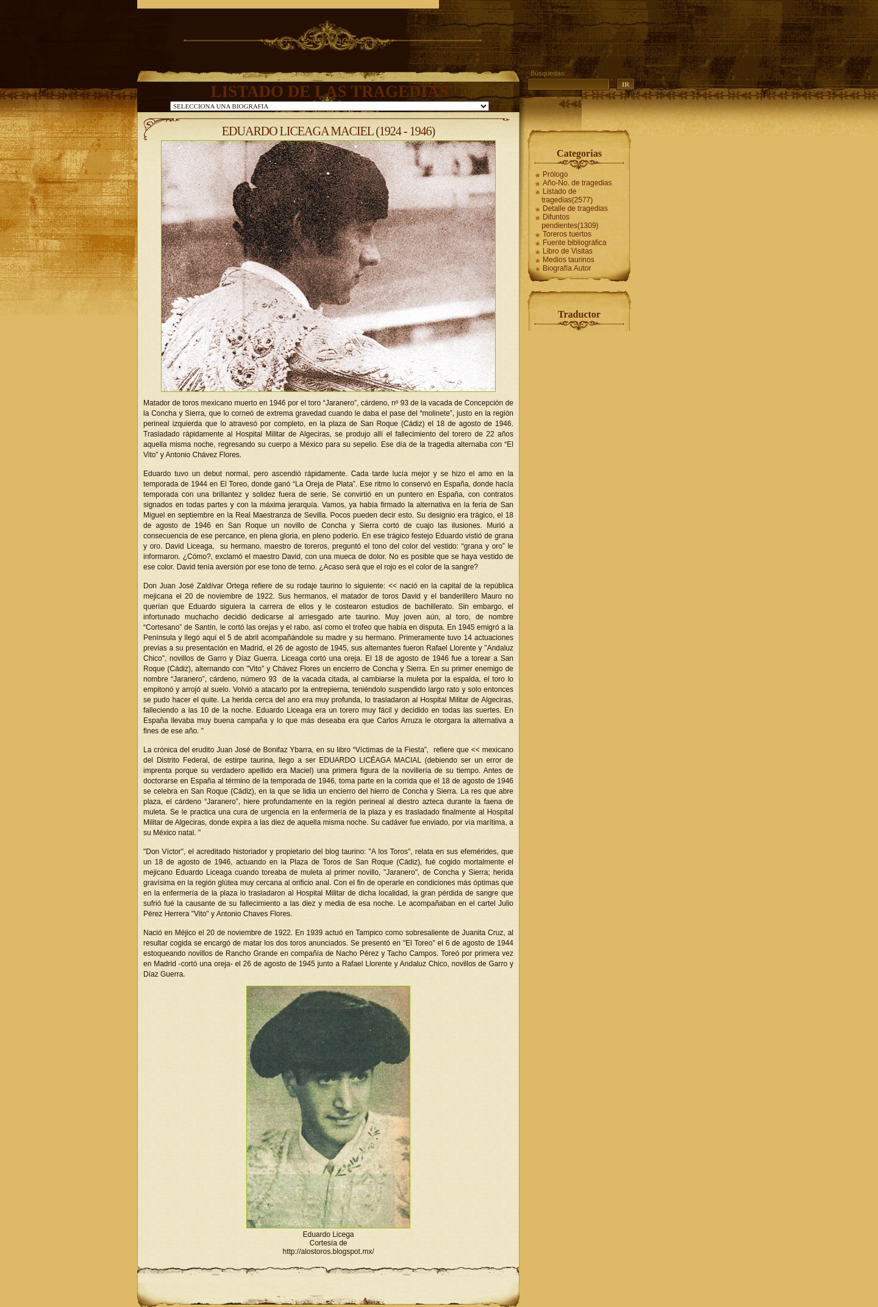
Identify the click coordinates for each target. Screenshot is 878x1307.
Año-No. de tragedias (577, 183)
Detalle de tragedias (575, 208)
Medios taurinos (568, 259)
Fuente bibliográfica (575, 242)
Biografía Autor (567, 268)
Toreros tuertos (567, 234)
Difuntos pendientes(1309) (569, 221)
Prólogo (555, 174)
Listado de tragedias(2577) (567, 195)
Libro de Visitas (568, 251)
